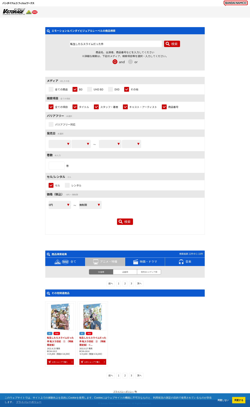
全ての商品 (61, 89)
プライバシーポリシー (123, 391)
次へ (139, 283)
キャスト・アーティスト (143, 107)
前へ (110, 283)
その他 (134, 89)
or (136, 61)
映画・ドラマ (145, 261)
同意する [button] (238, 400)
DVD (116, 89)
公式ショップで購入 (60, 362)
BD (80, 89)
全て (65, 261)
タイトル (84, 107)
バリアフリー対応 (65, 124)
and (122, 61)
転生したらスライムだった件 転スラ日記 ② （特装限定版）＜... (92, 341)
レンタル (76, 185)
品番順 (125, 271)
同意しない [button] (223, 400)
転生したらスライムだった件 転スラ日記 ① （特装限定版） (60, 341)
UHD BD (98, 89)
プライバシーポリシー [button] (28, 402)
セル (57, 185)
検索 (174, 43)
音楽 (185, 261)
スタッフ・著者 (109, 107)
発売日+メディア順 (149, 271)
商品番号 (173, 107)
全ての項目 (61, 107)
